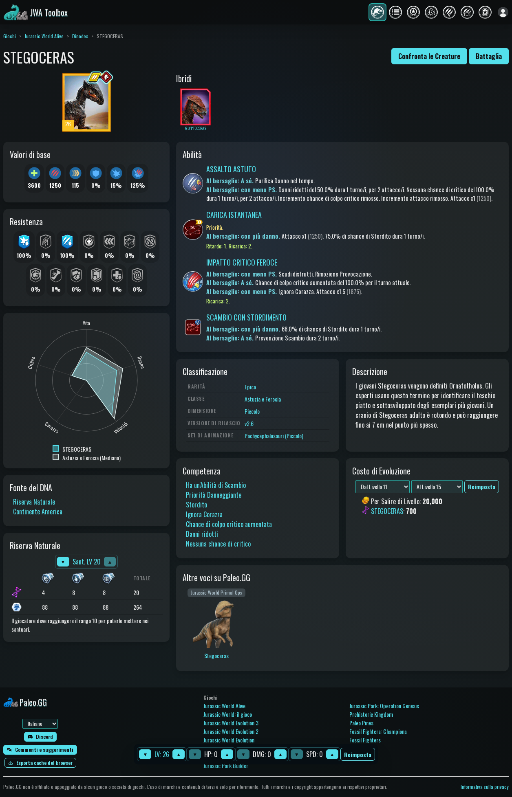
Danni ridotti (202, 534)
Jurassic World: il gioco (227, 714)
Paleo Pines (361, 722)
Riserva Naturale (34, 502)
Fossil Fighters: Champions (378, 731)
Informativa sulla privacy (485, 786)
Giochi (9, 36)
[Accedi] (503, 12)
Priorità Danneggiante (213, 495)
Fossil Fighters (365, 740)
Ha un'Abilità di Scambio (216, 485)
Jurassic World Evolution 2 (230, 731)
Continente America (37, 511)
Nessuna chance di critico (218, 544)
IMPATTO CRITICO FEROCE (241, 262)
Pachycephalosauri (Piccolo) (274, 435)
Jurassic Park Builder (225, 765)
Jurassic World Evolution (228, 740)
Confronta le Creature (429, 56)
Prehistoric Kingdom (371, 714)
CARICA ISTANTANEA (234, 214)
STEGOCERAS (387, 511)
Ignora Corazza (204, 514)
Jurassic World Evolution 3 (230, 722)
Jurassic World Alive (44, 36)
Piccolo (252, 411)
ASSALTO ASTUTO (231, 169)
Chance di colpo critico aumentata (229, 524)
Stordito (196, 504)
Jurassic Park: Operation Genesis (384, 705)
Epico (250, 386)
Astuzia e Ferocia (263, 399)
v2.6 (249, 423)
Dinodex (80, 36)
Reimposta (357, 754)
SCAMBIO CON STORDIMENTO (246, 317)
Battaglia (489, 56)
